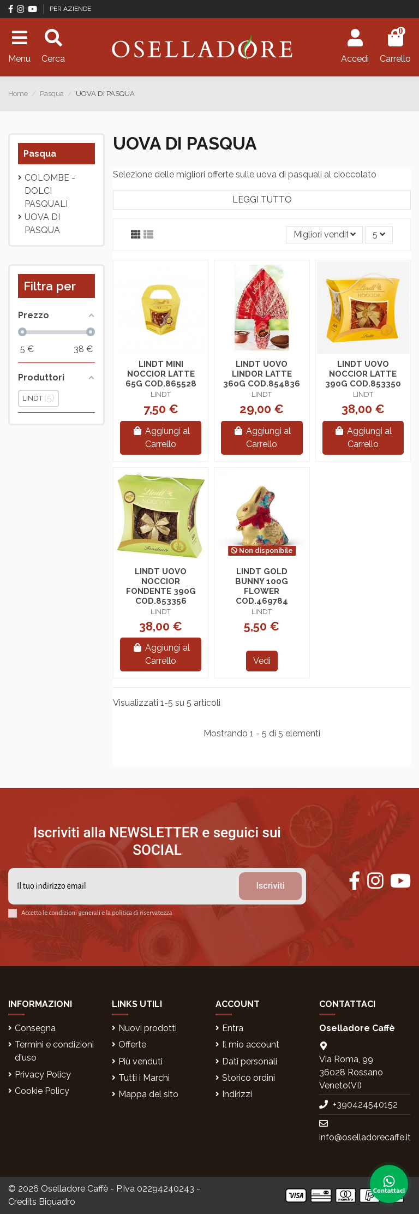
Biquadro (57, 1202)
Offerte (132, 1044)
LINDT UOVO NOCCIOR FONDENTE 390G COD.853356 (161, 586)
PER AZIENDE (70, 9)
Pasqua (39, 153)
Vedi (262, 661)
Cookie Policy (42, 1091)
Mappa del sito (148, 1094)
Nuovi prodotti (147, 1028)
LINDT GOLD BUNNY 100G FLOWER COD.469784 (261, 586)
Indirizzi (237, 1094)
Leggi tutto (262, 199)
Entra (232, 1028)
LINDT (161, 394)
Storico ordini (248, 1078)
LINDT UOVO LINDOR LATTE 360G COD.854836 (261, 374)
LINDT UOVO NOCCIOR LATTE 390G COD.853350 (363, 374)
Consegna (35, 1028)
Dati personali (249, 1061)
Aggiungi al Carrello (161, 437)
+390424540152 (365, 1104)
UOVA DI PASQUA (42, 223)
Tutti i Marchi (144, 1078)
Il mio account (250, 1044)
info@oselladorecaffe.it (365, 1137)
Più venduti (140, 1061)
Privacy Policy (43, 1074)
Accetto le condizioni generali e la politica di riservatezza (96, 913)
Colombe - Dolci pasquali (50, 190)
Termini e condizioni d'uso (54, 1051)
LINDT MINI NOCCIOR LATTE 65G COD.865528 (160, 374)
